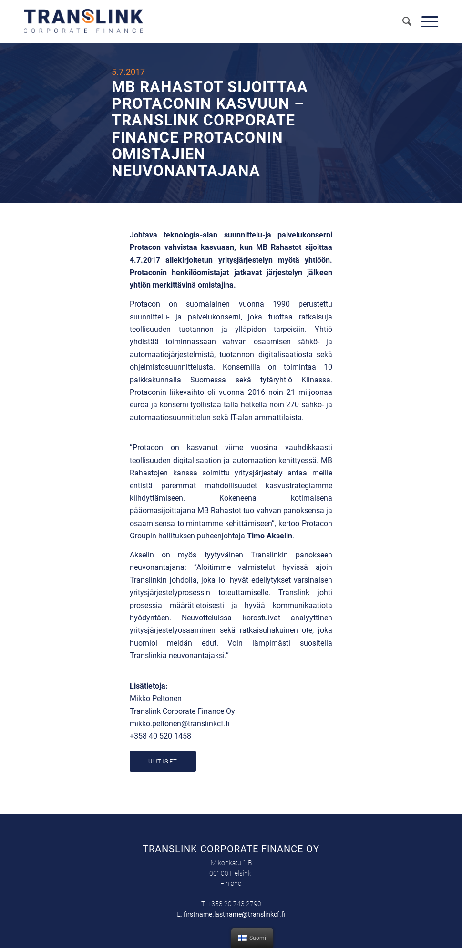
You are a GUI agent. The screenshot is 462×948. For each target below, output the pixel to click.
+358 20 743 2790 (234, 903)
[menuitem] (402, 21)
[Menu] (425, 21)
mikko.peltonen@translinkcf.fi (180, 723)
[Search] (402, 21)
